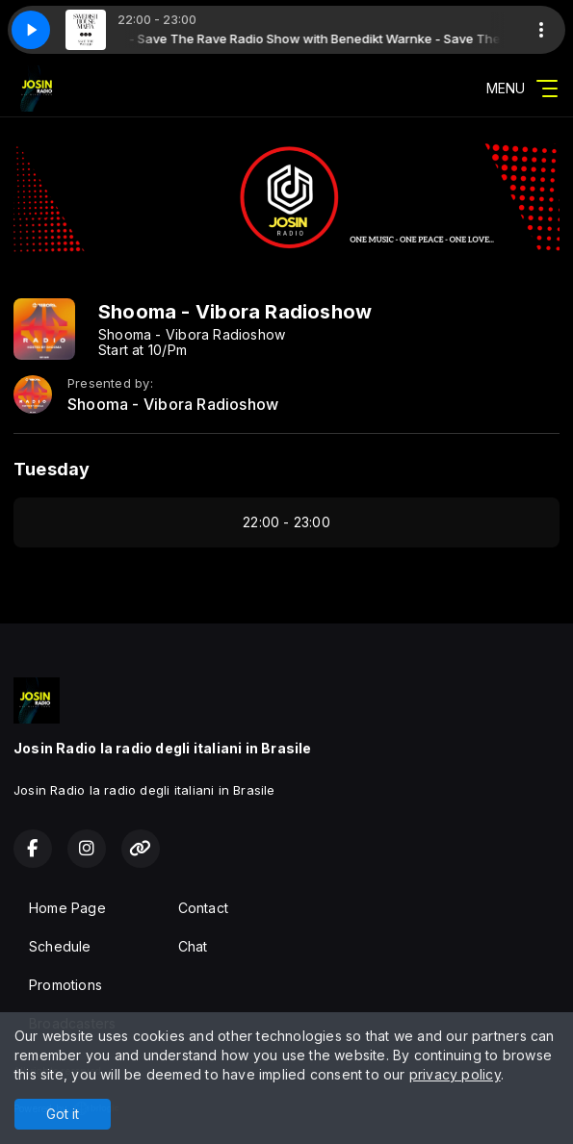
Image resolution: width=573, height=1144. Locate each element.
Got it (62, 1114)
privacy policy (455, 1074)
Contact (203, 908)
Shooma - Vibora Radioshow (172, 404)
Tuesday (51, 469)
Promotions (65, 985)
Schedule (60, 946)
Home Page (67, 908)
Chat (193, 946)
